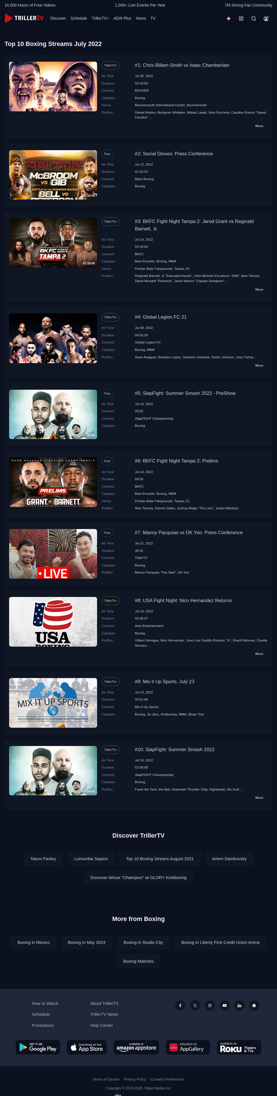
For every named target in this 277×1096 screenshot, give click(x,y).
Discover (58, 18)
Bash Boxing (144, 179)
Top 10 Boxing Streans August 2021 (160, 858)
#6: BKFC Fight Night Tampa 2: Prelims (176, 461)
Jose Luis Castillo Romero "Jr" (208, 640)
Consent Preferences (167, 1079)
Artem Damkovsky (229, 858)
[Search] (253, 18)
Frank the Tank (146, 789)
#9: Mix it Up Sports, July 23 (164, 681)
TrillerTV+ (100, 18)
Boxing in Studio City (143, 942)
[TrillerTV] (24, 18)
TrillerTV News (104, 1014)
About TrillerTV (104, 1003)
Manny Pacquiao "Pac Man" (155, 572)
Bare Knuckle (145, 261)
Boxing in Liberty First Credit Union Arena (220, 942)
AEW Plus (122, 18)
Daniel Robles (145, 112)
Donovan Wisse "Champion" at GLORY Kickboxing (139, 877)
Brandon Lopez (169, 357)
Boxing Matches (138, 961)
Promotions (43, 1025)
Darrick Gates (165, 508)
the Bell (164, 789)
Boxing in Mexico (33, 942)
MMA (172, 261)
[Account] (266, 18)
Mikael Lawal (196, 112)
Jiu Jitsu (153, 714)
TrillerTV (141, 558)
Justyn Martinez (227, 508)
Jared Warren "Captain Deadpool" (199, 281)
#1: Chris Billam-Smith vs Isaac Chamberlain (182, 65)
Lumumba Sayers (91, 858)
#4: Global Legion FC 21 (161, 317)
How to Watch (45, 1003)
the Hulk (233, 789)
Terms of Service (106, 1079)
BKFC (139, 254)
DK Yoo (183, 572)
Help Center (101, 1025)
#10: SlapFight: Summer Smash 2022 (175, 749)
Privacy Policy (135, 1079)
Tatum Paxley (43, 858)
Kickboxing (169, 714)
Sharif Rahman (244, 640)
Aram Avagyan (146, 357)
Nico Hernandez (172, 640)
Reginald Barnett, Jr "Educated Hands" (163, 275)
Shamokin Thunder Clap (190, 789)
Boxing (140, 98)
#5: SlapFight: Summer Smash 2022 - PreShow (185, 393)
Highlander (217, 789)
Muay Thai (196, 714)
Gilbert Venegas (147, 640)
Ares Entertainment (149, 626)
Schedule (78, 18)
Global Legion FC (148, 342)
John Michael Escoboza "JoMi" (217, 275)
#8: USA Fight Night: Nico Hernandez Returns (183, 600)
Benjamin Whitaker (171, 112)
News (141, 18)
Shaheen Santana (196, 357)
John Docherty (218, 112)
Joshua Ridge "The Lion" (195, 508)
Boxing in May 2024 (87, 942)
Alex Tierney (250, 275)
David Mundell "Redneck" (154, 281)
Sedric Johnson (222, 357)
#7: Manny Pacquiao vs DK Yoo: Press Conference (189, 532)
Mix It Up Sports (147, 707)
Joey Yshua (244, 357)
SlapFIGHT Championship (154, 418)
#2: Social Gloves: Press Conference (174, 153)
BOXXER (142, 90)
